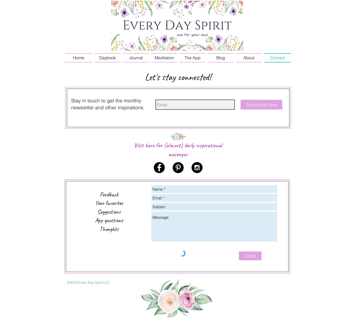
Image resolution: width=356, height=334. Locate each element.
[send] (250, 255)
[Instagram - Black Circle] (197, 167)
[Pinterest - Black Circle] (178, 167)
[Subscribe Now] (261, 104)
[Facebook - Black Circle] (159, 167)
